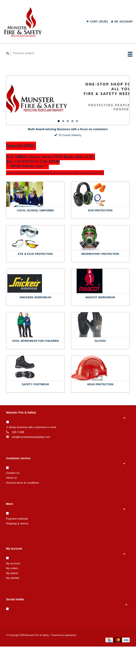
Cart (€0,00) (98, 21)
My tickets (12, 573)
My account (122, 21)
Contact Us (13, 473)
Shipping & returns (17, 523)
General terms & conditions (22, 482)
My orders (12, 568)
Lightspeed (70, 635)
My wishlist (12, 578)
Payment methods (17, 518)
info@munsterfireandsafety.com (31, 437)
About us (11, 477)
